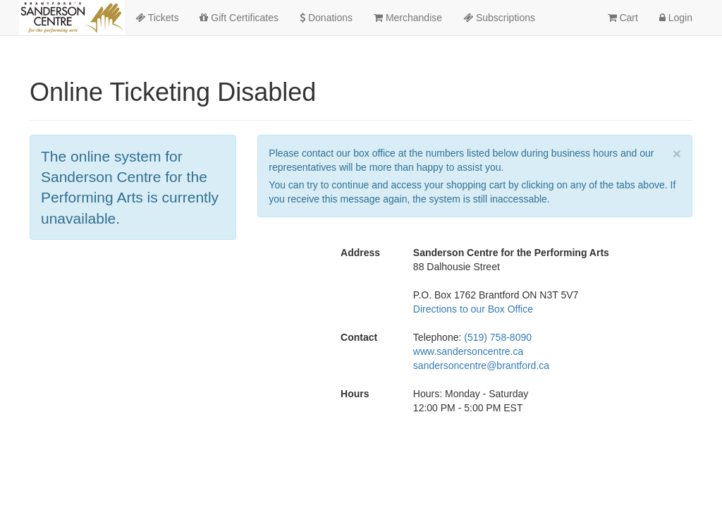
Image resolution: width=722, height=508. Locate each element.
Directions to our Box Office (473, 309)
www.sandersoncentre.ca (468, 351)
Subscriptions (499, 17)
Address (360, 252)
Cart (623, 17)
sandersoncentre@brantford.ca (481, 365)
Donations (326, 17)
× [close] (677, 153)
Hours (355, 393)
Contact (359, 337)
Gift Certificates (239, 17)
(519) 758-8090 (498, 337)
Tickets (156, 17)
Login (675, 17)
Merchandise (408, 17)
